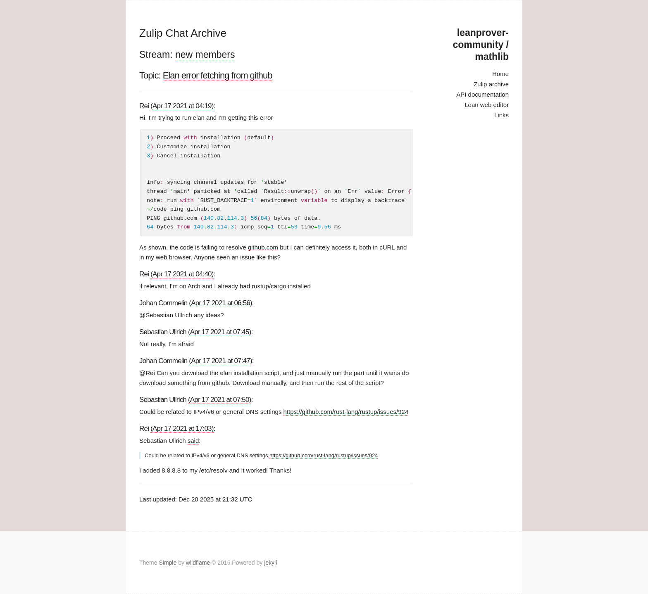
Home (500, 73)
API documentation (482, 94)
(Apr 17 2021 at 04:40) (182, 274)
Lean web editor (487, 104)
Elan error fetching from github (217, 75)
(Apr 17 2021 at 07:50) (219, 400)
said (193, 440)
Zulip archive (491, 84)
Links (501, 115)
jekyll (270, 562)
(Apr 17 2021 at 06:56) (220, 303)
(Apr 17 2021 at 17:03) (182, 428)
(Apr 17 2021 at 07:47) (220, 361)
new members (205, 54)
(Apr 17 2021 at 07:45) (219, 332)
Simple (168, 562)
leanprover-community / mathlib (481, 44)
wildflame (198, 562)
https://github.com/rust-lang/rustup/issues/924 (346, 411)
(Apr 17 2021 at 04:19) (182, 106)
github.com (263, 247)
